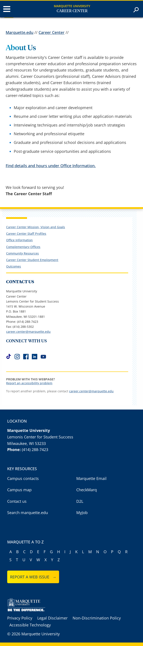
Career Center (72, 11)
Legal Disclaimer (52, 618)
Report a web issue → (33, 576)
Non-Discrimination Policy (97, 618)
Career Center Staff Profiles (26, 233)
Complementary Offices (23, 247)
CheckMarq (86, 489)
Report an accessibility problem (29, 383)
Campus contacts (23, 478)
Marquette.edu (19, 32)
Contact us (17, 501)
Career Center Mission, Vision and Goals (35, 227)
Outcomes (13, 266)
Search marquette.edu (27, 512)
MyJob (82, 512)
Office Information (19, 240)
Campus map (19, 489)
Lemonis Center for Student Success (40, 437)
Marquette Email (91, 478)
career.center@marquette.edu (28, 332)
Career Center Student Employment (32, 260)
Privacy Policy (19, 618)
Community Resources (22, 253)
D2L (79, 501)
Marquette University (72, 6)
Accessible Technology (30, 625)
